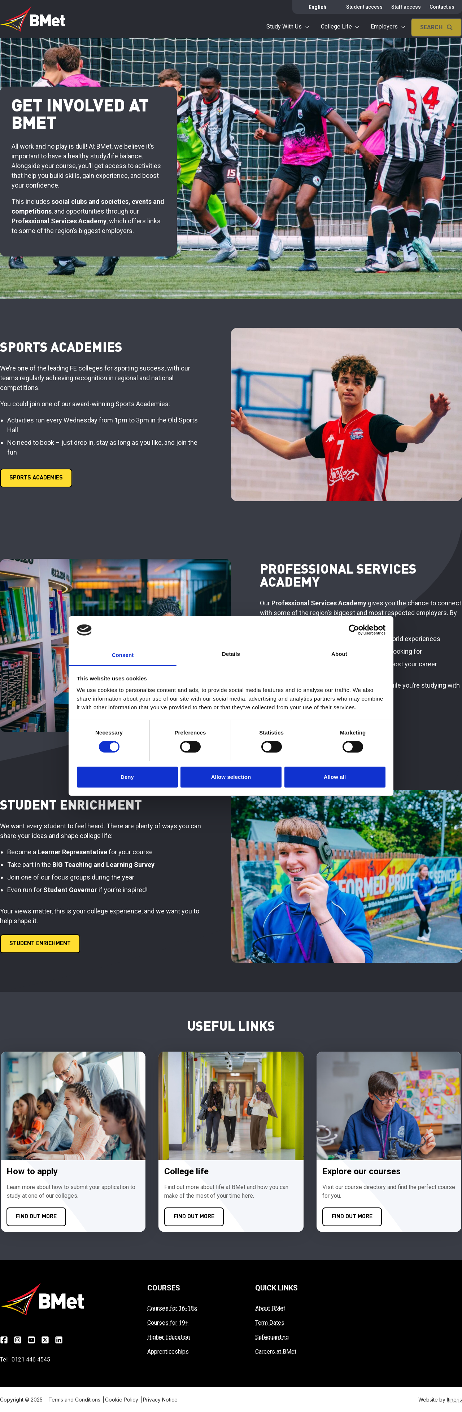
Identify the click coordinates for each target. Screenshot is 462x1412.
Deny (127, 777)
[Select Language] (318, 7)
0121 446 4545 (31, 1359)
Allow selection (231, 777)
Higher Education (168, 1337)
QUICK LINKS (276, 1288)
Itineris (454, 1399)
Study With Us (287, 26)
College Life (340, 26)
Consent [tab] (123, 655)
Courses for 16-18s (172, 1308)
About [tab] (339, 654)
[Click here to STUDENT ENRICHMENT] (40, 943)
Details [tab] (231, 654)
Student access (364, 7)
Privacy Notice (160, 1399)
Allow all (335, 777)
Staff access (406, 7)
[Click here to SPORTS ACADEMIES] (36, 478)
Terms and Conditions (76, 1399)
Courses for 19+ (167, 1322)
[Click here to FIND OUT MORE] (36, 1216)
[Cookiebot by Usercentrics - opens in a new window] (353, 629)
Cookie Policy (124, 1399)
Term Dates (269, 1322)
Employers (388, 26)
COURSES (163, 1288)
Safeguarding (272, 1337)
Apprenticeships (168, 1351)
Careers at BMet (275, 1351)
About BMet (270, 1308)
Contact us (442, 7)
